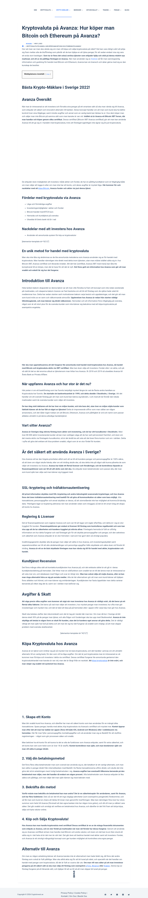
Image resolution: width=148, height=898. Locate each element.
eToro (88, 866)
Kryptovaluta (46, 10)
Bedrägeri (78, 10)
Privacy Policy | (67, 893)
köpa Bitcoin (43, 188)
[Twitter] (74, 873)
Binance (95, 866)
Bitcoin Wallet (93, 10)
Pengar (118, 10)
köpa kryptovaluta (99, 660)
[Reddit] (129, 895)
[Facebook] (74, 871)
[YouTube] (123, 895)
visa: (48, 74)
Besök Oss (82, 896)
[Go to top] (1, 1)
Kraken (107, 866)
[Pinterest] (74, 875)
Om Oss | (73, 896)
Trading (107, 10)
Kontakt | (65, 896)
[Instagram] (117, 895)
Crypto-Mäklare (63, 10)
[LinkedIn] (74, 877)
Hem (35, 10)
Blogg (127, 10)
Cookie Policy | (80, 893)
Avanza (94, 59)
